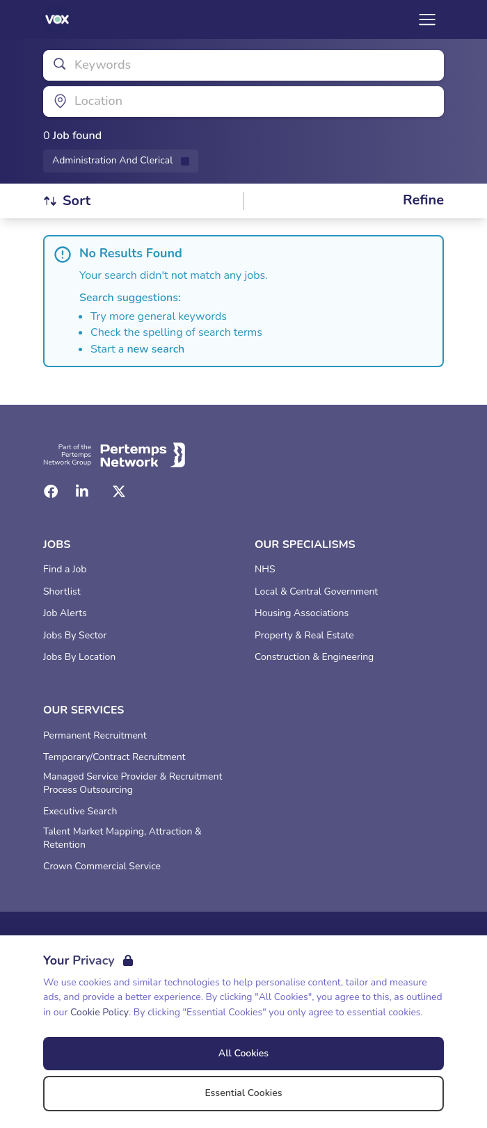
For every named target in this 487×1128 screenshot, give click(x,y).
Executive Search (80, 811)
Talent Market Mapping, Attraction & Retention (122, 838)
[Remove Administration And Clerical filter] (120, 161)
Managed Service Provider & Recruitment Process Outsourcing (132, 783)
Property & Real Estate (304, 635)
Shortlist (62, 592)
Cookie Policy (99, 1012)
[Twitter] (119, 491)
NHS (265, 569)
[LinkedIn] (82, 491)
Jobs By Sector (74, 635)
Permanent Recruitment (95, 736)
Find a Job (64, 569)
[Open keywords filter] (243, 65)
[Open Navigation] (427, 19)
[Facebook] (51, 491)
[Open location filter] (243, 101)
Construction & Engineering (314, 657)
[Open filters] (423, 200)
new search (155, 349)
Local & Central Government (316, 592)
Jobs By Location (79, 657)
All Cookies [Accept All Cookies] (243, 1053)
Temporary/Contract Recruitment (114, 757)
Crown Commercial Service (102, 866)
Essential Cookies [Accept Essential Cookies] (243, 1092)
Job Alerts (65, 613)
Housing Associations (302, 613)
